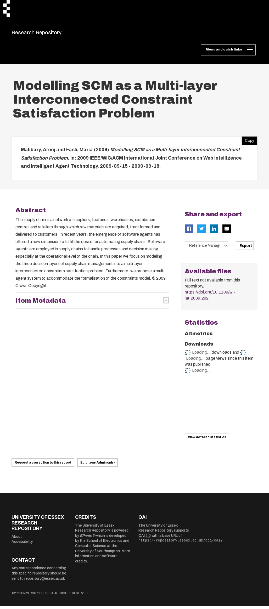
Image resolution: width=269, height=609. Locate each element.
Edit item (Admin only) (97, 465)
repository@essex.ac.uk (44, 582)
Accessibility (22, 545)
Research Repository (48, 34)
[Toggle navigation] (228, 53)
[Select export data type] (206, 248)
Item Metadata (40, 303)
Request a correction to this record (43, 465)
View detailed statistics (207, 440)
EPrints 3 (87, 539)
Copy (248, 143)
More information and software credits (102, 559)
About (17, 540)
